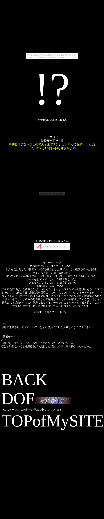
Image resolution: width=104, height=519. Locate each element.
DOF (36, 398)
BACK (24, 380)
